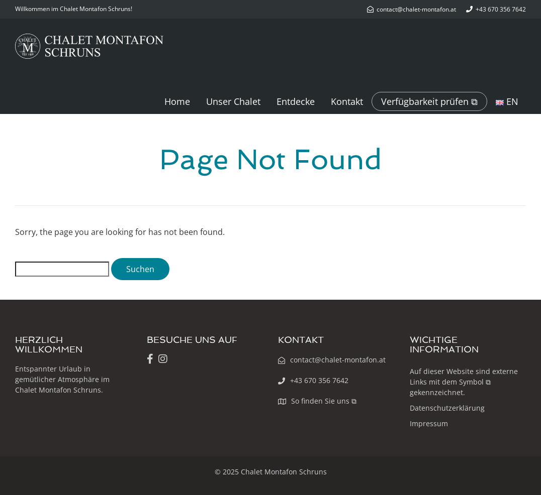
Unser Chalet (233, 101)
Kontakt (347, 101)
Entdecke (296, 101)
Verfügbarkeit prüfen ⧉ (429, 101)
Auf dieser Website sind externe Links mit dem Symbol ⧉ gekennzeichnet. (464, 381)
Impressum (429, 423)
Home (177, 101)
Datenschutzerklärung (447, 408)
